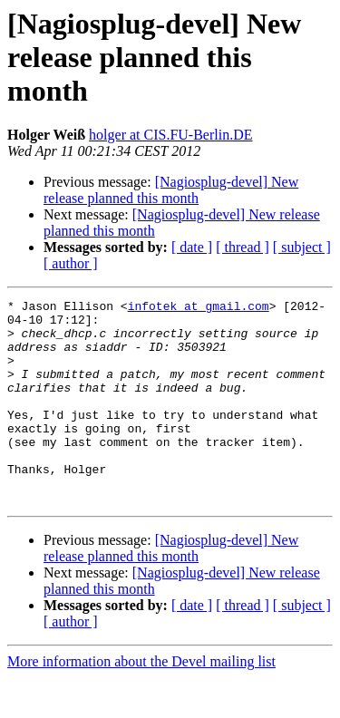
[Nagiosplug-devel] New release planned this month (171, 190)
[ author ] (71, 263)
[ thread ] (242, 247)
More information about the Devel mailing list (141, 702)
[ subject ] (302, 247)
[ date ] (191, 247)
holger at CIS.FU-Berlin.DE (170, 134)
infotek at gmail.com (198, 308)
